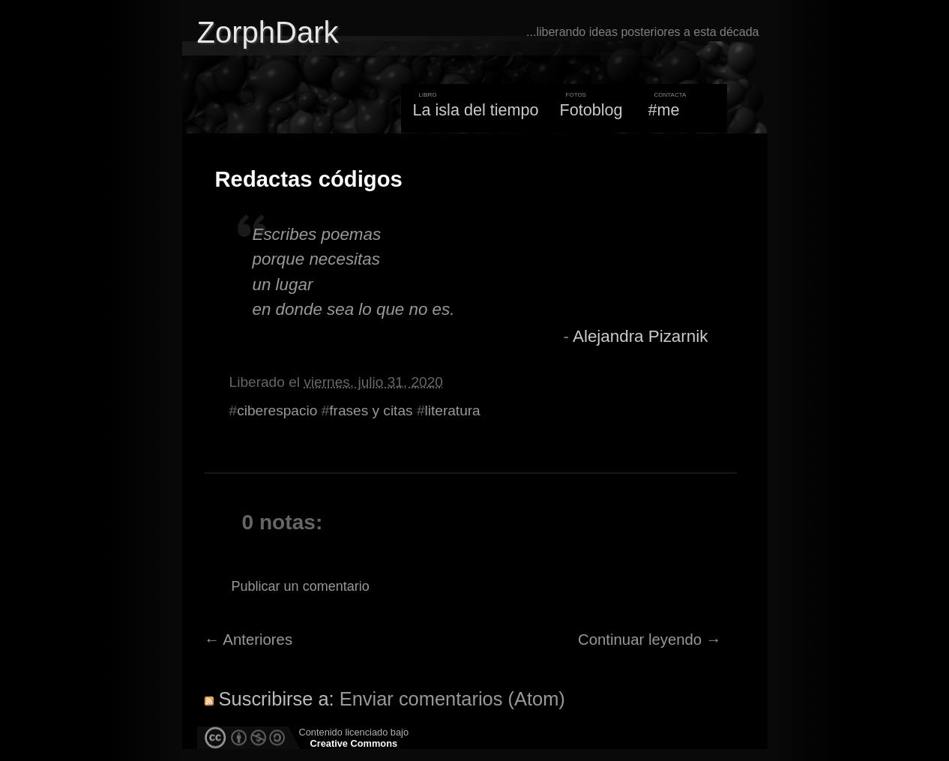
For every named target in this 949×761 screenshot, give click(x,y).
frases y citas (370, 410)
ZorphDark (268, 32)
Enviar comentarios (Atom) (452, 698)
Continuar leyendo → (649, 639)
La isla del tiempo (475, 109)
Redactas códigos (309, 179)
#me (664, 109)
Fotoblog (591, 109)
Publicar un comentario (301, 586)
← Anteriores (249, 639)
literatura (452, 410)
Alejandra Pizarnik (640, 336)
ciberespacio (277, 410)
